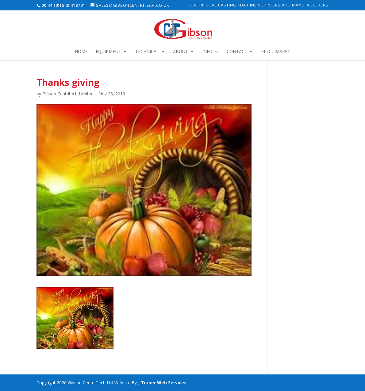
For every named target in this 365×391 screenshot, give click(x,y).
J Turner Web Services (162, 382)
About (180, 51)
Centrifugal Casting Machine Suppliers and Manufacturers (258, 5)
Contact (237, 51)
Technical (147, 51)
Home (81, 51)
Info (207, 51)
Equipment (108, 51)
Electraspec (275, 51)
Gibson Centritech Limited (68, 94)
